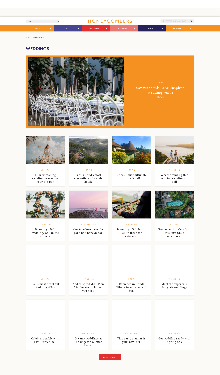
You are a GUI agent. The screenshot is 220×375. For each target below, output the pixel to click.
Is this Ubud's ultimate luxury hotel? (131, 176)
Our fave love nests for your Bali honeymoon (88, 231)
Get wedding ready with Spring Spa (174, 340)
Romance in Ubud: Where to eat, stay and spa (131, 287)
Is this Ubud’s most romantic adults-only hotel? (88, 178)
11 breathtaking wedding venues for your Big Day (45, 178)
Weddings (88, 333)
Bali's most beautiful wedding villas (45, 285)
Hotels (88, 170)
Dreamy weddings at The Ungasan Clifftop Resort (88, 342)
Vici (162, 97)
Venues (160, 82)
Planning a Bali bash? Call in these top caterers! (131, 232)
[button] (50, 28)
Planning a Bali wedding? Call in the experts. (45, 232)
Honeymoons (88, 224)
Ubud (131, 279)
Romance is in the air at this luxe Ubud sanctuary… (174, 232)
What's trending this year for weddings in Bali (174, 178)
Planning (174, 170)
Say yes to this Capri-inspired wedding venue (160, 90)
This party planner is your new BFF (131, 340)
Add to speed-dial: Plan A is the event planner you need (88, 287)
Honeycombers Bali (110, 21)
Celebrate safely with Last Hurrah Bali (45, 340)
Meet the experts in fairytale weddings (174, 285)
